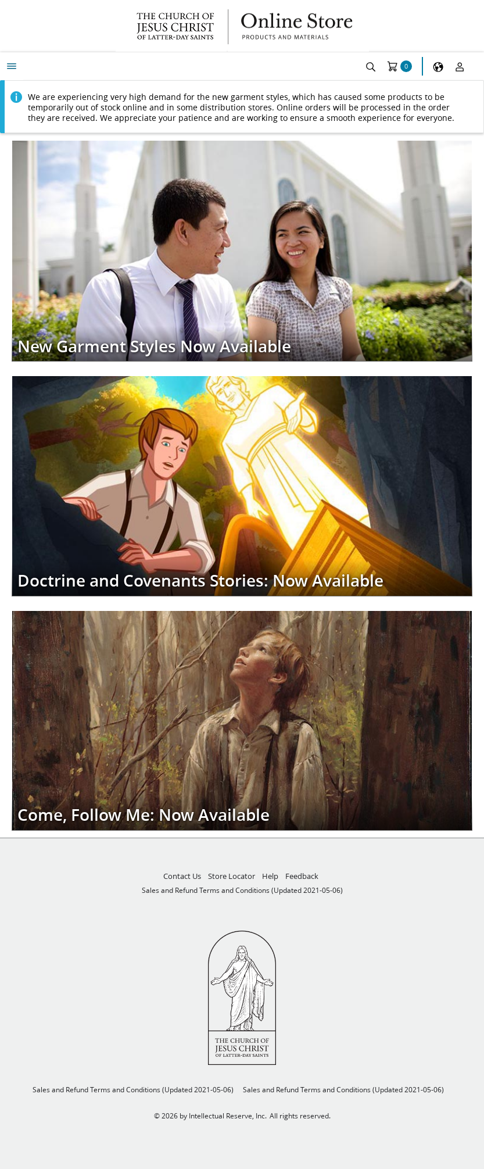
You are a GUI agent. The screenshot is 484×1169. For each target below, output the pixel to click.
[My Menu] (11, 66)
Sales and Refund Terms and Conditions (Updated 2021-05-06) (242, 890)
